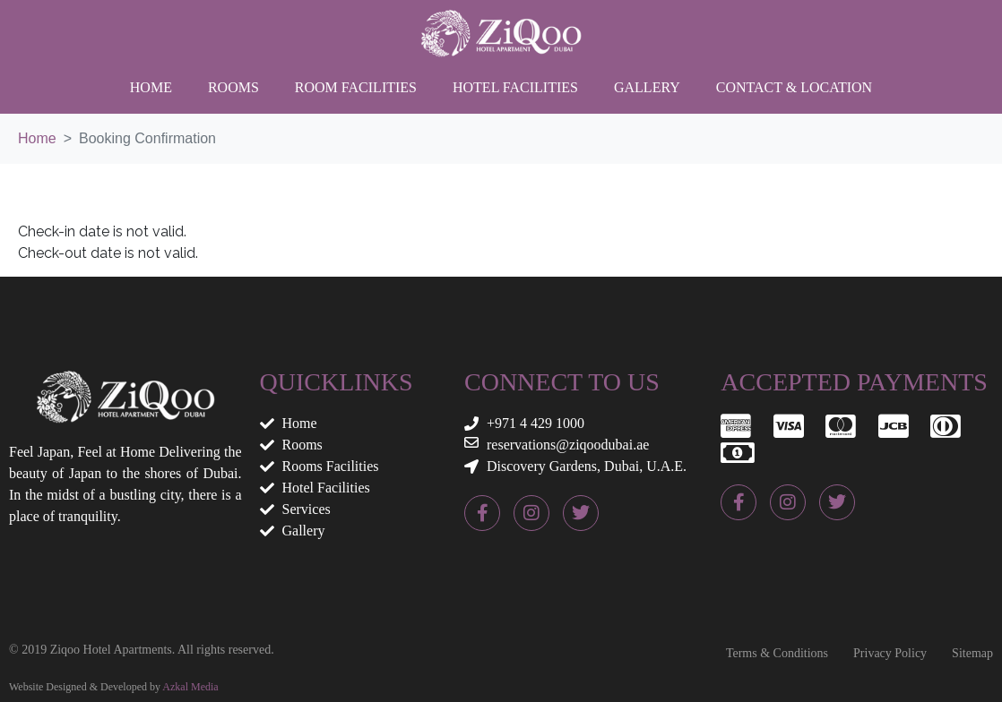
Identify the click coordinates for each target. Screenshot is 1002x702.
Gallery (647, 87)
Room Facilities (356, 87)
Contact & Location (794, 87)
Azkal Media (190, 687)
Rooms (233, 87)
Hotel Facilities (515, 87)
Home (151, 87)
